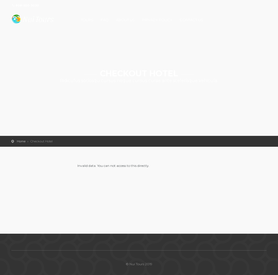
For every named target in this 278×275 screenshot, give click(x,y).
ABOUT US (125, 20)
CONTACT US (191, 20)
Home (21, 141)
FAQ (105, 20)
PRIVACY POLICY (157, 20)
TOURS (87, 20)
